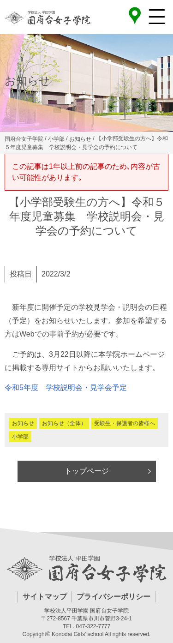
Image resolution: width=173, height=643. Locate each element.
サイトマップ (45, 597)
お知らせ (23, 423)
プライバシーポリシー (113, 597)
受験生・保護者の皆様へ (124, 423)
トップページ (87, 471)
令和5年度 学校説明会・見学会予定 (66, 387)
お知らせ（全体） (64, 423)
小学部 (20, 436)
